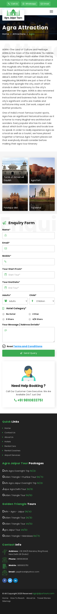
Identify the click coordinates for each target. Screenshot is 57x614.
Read (22, 346)
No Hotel (9, 314)
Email (45, 3)
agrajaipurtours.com (43, 593)
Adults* (6, 295)
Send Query (28, 353)
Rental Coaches (11, 450)
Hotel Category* (14, 308)
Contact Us (8, 432)
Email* (6, 242)
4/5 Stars (37, 319)
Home (5, 34)
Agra (31, 34)
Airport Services (11, 455)
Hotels (6, 441)
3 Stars (9, 319)
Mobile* (6, 255)
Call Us (13, 3)
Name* (6, 229)
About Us (7, 437)
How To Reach (17, 598)
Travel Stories (44, 598)
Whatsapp (29, 3)
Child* (32, 295)
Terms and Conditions (27, 346)
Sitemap (6, 601)
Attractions (19, 34)
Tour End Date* (11, 282)
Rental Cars (9, 446)
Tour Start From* (12, 269)
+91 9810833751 (28, 400)
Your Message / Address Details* (21, 324)
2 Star (35, 314)
